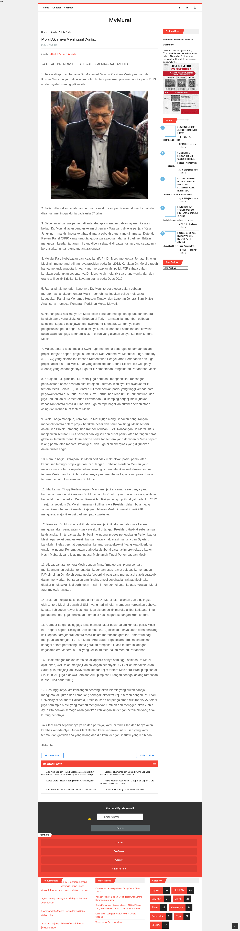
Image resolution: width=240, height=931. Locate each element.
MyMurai (119, 921)
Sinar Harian (178, 834)
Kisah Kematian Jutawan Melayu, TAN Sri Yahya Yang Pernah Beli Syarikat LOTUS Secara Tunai (118, 877)
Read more (193, 144)
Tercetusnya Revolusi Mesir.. (112, 897)
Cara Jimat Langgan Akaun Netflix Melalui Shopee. (187, 130)
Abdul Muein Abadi (63, 54)
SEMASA (157, 863)
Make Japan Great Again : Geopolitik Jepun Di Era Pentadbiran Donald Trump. (127, 783)
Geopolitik (158, 880)
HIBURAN (180, 854)
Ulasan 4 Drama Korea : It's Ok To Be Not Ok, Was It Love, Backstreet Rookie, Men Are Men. (188, 184)
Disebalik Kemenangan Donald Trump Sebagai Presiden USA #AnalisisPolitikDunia (125, 774)
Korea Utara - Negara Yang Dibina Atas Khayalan (70, 781)
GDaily (139, 834)
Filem (155, 872)
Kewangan (178, 872)
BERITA (156, 889)
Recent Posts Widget (182, 120)
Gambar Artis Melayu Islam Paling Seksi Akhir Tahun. (119, 855)
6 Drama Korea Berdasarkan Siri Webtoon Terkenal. (186, 155)
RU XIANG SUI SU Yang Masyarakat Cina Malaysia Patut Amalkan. (186, 237)
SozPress (99, 834)
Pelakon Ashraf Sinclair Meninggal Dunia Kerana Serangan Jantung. (188, 212)
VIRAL (179, 863)
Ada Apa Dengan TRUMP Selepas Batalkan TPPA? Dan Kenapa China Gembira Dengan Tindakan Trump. (67, 774)
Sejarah (156, 854)
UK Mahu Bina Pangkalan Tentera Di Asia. (124, 790)
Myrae (60, 834)
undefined (182, 147)
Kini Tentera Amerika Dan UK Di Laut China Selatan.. (71, 790)
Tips (180, 880)
